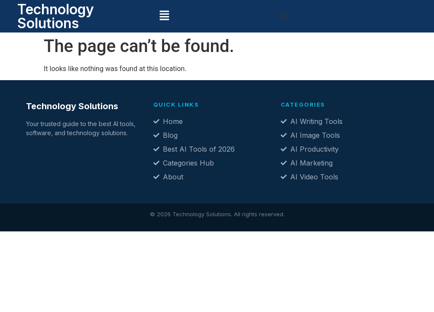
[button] (164, 16)
